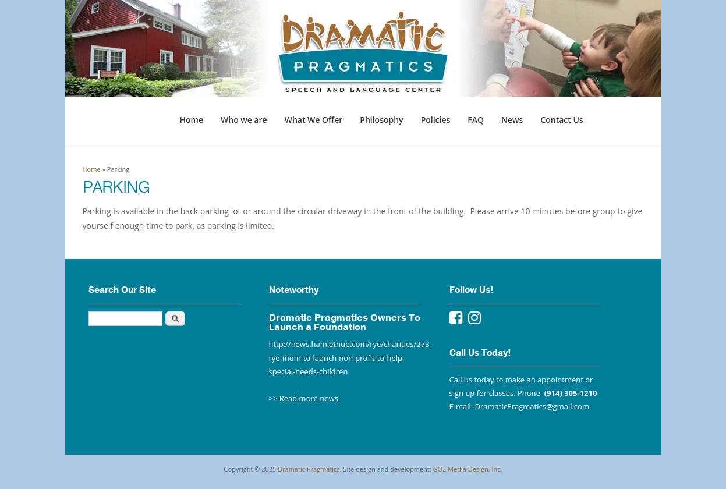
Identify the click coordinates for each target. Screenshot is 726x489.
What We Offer (314, 119)
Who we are (244, 119)
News (512, 119)
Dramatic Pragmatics (308, 469)
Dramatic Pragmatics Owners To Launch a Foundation (344, 322)
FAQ (476, 119)
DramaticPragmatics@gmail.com (532, 406)
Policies (436, 119)
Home (192, 119)
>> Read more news (304, 398)
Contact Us (561, 119)
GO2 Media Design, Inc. (467, 469)
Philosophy (381, 119)
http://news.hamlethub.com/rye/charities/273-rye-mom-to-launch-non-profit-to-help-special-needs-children (350, 358)
